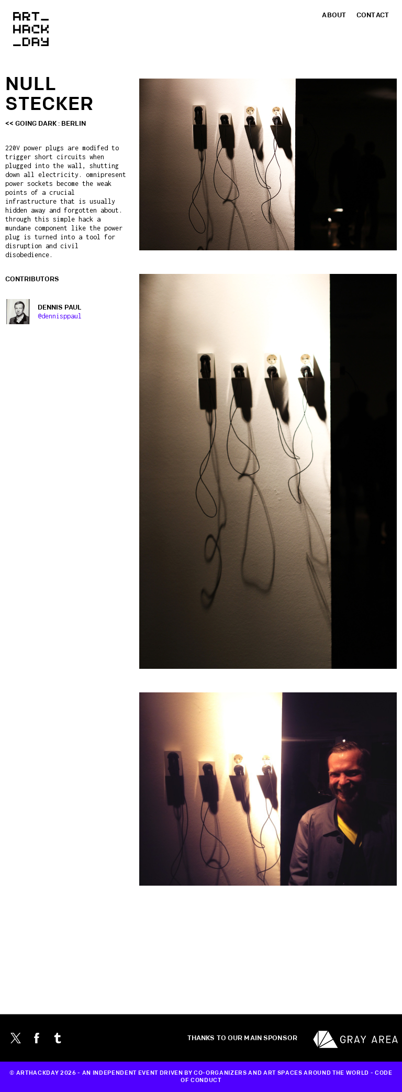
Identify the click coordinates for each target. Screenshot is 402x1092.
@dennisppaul (60, 316)
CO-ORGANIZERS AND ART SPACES (248, 1073)
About (334, 15)
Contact (372, 15)
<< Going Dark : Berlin (45, 123)
